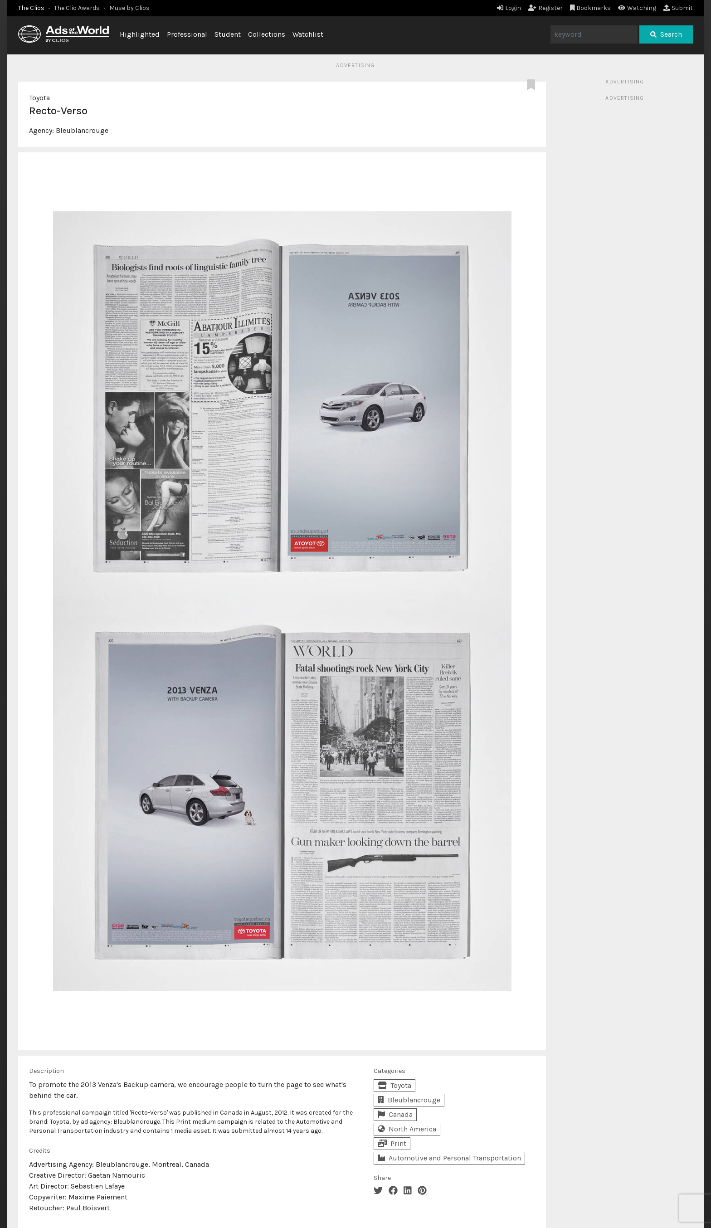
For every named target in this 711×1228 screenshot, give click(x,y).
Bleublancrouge (82, 130)
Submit (678, 8)
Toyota (39, 97)
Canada (395, 1114)
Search (666, 34)
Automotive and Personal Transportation (449, 1158)
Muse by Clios (129, 8)
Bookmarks (590, 8)
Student (227, 34)
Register (545, 8)
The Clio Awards (77, 8)
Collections (266, 34)
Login (509, 8)
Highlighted (140, 34)
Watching (637, 8)
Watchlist (307, 34)
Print (392, 1143)
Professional (187, 34)
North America (407, 1129)
